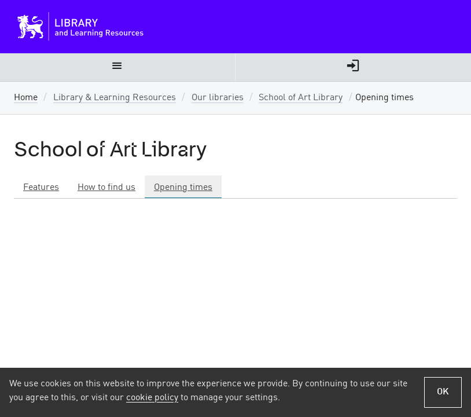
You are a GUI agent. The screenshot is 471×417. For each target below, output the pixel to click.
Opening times (183, 187)
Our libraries (218, 98)
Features (41, 187)
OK (443, 392)
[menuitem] (118, 67)
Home (26, 98)
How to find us (106, 187)
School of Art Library (301, 98)
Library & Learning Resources (114, 98)
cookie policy (152, 398)
